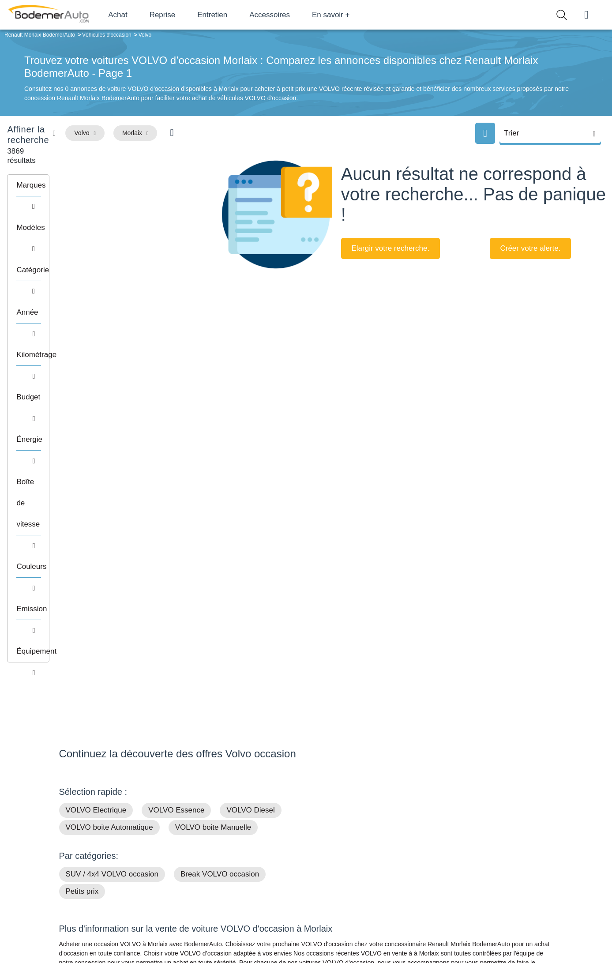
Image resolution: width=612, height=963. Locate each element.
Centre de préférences (312, 926)
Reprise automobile (482, 859)
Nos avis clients (85, 864)
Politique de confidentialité (454, 926)
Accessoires (297, 15)
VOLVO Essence (176, 518)
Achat (144, 15)
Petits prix (82, 599)
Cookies (405, 926)
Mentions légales (368, 926)
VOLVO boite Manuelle (213, 535)
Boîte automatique (369, 859)
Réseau (242, 859)
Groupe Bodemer (255, 846)
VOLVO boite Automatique (109, 535)
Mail (75, 847)
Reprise (189, 15)
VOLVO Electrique (96, 518)
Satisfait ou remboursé (486, 846)
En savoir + (358, 15)
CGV (499, 926)
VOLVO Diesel (250, 518)
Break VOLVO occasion (219, 582)
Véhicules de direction (374, 872)
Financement (249, 872)
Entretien (240, 15)
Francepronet (146, 926)
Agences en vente (480, 899)
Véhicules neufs (365, 886)
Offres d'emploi (252, 886)
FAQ (238, 899)
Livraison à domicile (482, 872)
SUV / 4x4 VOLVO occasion (112, 582)
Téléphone (123, 847)
